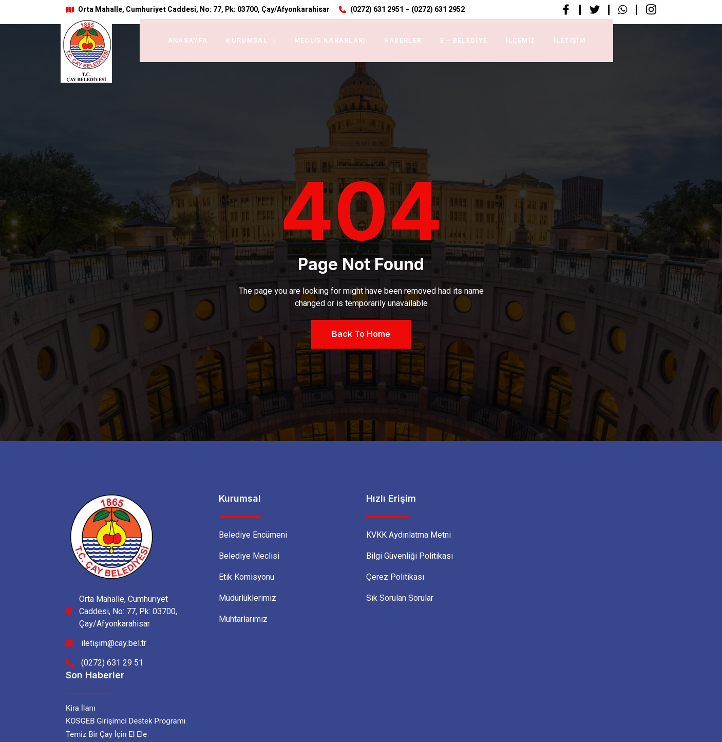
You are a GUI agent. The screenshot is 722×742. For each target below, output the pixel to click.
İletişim (569, 40)
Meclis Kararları (330, 40)
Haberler (403, 40)
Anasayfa (188, 40)
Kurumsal (250, 40)
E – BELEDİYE (463, 40)
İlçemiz (520, 40)
